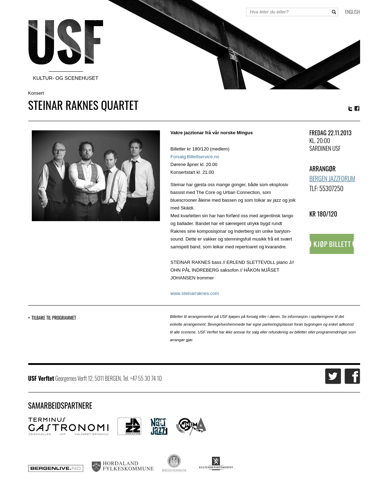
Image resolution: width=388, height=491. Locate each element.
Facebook (357, 108)
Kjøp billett (331, 244)
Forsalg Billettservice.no (195, 156)
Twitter (350, 108)
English (352, 11)
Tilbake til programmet (53, 317)
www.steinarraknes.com (195, 293)
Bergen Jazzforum (332, 178)
